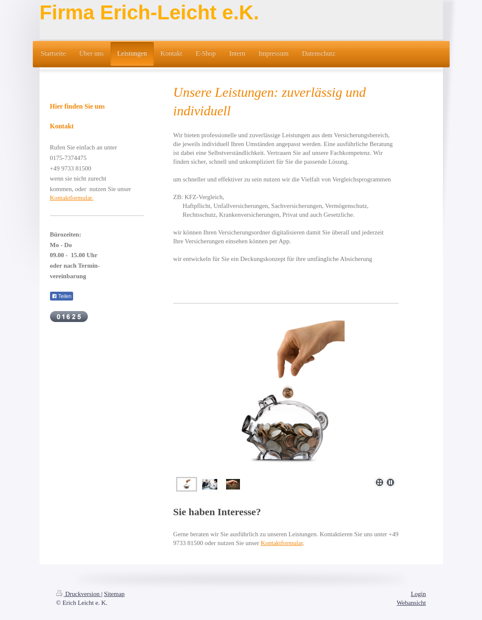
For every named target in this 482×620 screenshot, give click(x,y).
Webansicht (411, 602)
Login (418, 594)
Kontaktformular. (72, 197)
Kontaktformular (282, 543)
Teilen (61, 296)
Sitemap (114, 594)
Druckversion (78, 594)
